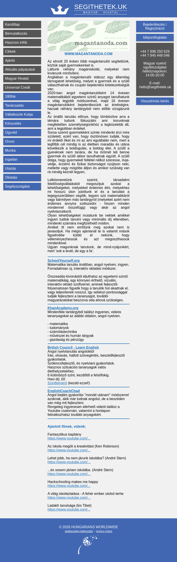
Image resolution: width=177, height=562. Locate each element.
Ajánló (10, 60)
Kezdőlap (12, 24)
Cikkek (10, 51)
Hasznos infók (16, 42)
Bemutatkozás (16, 33)
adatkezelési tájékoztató (79, 531)
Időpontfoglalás (155, 37)
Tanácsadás (14, 105)
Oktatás (11, 177)
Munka (10, 150)
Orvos (9, 141)
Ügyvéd (11, 132)
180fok (10, 96)
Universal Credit (17, 87)
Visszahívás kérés (155, 101)
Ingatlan (11, 159)
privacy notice (104, 531)
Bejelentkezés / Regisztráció (155, 26)
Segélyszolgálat (17, 186)
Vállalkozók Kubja (19, 114)
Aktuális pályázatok (20, 69)
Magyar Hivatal (17, 78)
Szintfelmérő (57, 383)
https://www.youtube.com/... (69, 438)
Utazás (10, 168)
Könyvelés (13, 123)
